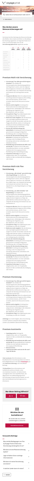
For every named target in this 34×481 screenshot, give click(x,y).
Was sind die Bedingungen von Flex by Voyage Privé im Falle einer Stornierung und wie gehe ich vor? (14, 443)
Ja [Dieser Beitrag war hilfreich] (12, 396)
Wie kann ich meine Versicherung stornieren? (13, 463)
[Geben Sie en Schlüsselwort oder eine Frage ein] (17, 14)
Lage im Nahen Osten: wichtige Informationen (12, 457)
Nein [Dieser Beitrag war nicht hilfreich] (23, 396)
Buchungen (24, 361)
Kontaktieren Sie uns (17, 425)
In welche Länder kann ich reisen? (13, 468)
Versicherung (8, 19)
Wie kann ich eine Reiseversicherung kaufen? (14, 451)
